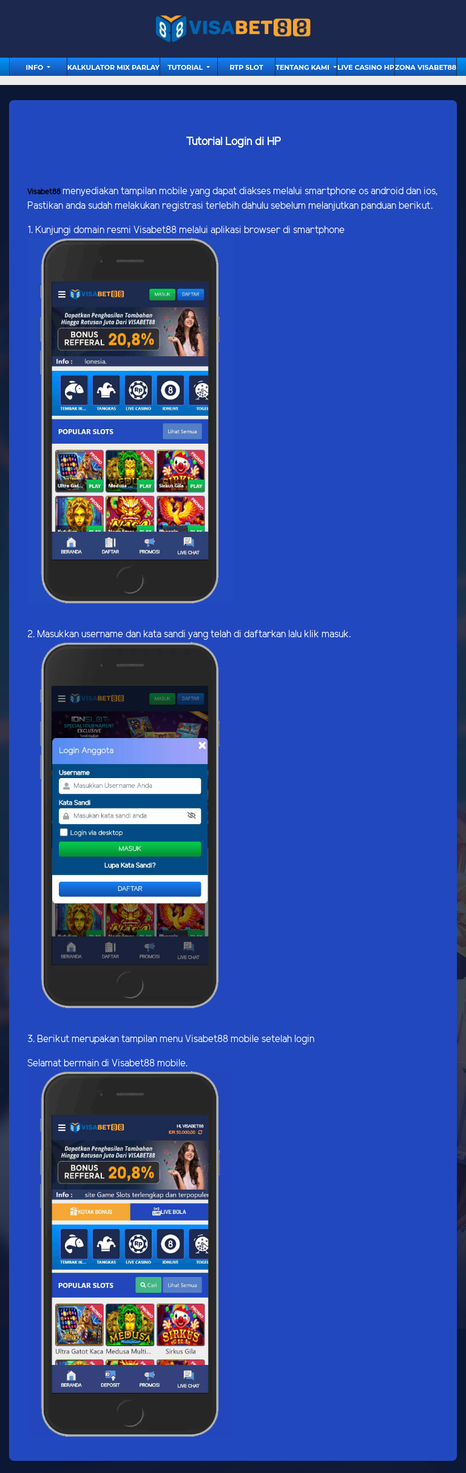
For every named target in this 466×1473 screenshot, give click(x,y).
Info (36, 67)
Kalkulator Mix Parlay (113, 67)
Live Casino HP (365, 67)
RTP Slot (246, 67)
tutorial (185, 67)
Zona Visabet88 (425, 67)
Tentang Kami (303, 67)
